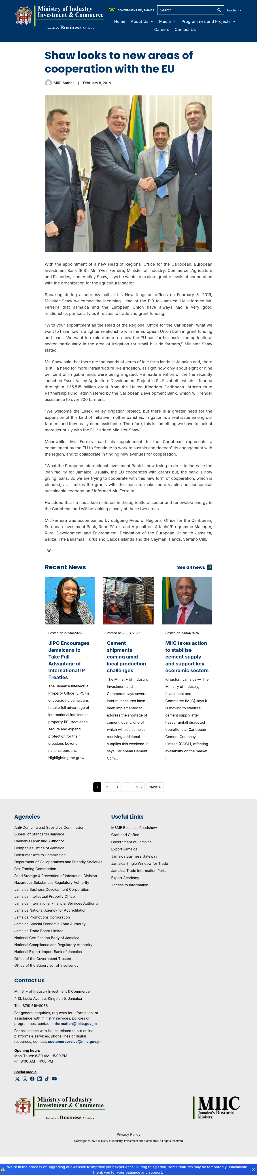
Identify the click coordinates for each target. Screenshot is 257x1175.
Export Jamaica (124, 866)
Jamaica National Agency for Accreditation (50, 927)
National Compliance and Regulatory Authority (53, 962)
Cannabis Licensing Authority (39, 859)
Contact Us (185, 29)
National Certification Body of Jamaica (46, 955)
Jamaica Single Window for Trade (139, 881)
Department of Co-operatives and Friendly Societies (58, 879)
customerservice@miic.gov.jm (75, 1059)
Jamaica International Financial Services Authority (56, 921)
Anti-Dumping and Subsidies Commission (49, 845)
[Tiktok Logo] (47, 1096)
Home (119, 21)
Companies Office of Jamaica (39, 865)
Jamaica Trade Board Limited (39, 948)
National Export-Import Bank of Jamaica (48, 969)
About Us (142, 21)
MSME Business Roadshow (134, 845)
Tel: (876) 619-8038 (31, 1023)
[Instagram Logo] (25, 1096)
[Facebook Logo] (32, 1096)
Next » (155, 804)
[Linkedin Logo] (39, 1096)
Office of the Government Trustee (42, 976)
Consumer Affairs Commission (40, 872)
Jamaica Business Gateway (134, 874)
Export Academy (125, 895)
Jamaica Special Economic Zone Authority (50, 941)
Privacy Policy (128, 1152)
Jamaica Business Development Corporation (51, 907)
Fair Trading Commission (35, 886)
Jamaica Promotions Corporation (42, 934)
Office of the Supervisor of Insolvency (46, 983)
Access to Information (129, 902)
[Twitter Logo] (17, 1096)
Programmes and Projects (209, 21)
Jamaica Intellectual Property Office (44, 914)
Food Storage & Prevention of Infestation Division (55, 893)
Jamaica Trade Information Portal (139, 888)
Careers (161, 29)
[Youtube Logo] (54, 1096)
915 (139, 804)
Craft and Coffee (125, 852)
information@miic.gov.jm (75, 1041)
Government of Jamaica (131, 859)
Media (167, 21)
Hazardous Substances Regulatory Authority (51, 900)
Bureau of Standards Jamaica (39, 852)
